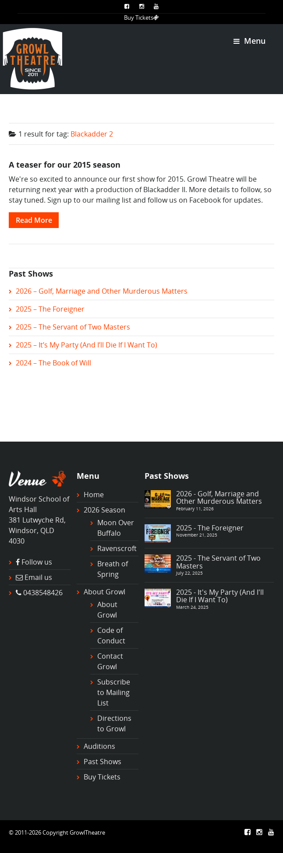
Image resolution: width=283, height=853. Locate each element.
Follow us (36, 562)
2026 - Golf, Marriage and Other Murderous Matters (219, 497)
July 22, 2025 (189, 573)
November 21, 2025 (196, 535)
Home (94, 494)
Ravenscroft (117, 548)
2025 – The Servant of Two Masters (73, 327)
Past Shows (102, 761)
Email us (38, 577)
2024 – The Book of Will (53, 363)
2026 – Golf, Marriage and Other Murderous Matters (101, 291)
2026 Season (104, 510)
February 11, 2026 (195, 508)
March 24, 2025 (192, 607)
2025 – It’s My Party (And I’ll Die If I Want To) (86, 345)
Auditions (99, 746)
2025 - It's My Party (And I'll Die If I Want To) (220, 596)
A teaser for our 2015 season (64, 164)
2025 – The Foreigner (50, 309)
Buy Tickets (141, 17)
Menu (249, 40)
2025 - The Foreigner (210, 528)
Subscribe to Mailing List (113, 692)
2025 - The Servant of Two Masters (218, 562)
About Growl (104, 592)
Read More (34, 220)
